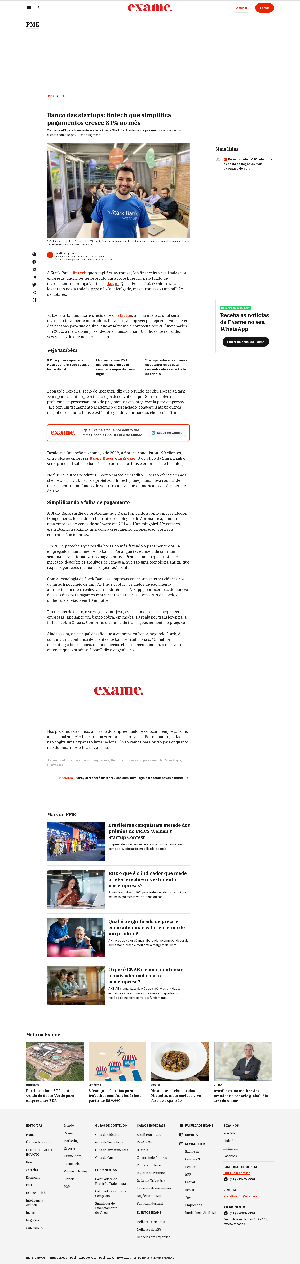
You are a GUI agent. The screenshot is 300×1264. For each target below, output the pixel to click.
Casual (69, 1133)
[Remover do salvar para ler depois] (34, 300)
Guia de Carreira (107, 1158)
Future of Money (76, 1171)
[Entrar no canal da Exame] (246, 342)
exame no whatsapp (235, 307)
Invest (30, 1213)
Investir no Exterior (151, 1173)
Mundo (69, 1125)
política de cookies (83, 1257)
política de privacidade (115, 1257)
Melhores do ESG (149, 1229)
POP (67, 1187)
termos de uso (57, 1257)
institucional (35, 1257)
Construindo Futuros (152, 1158)
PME (32, 24)
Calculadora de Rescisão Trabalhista (110, 1181)
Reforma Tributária (151, 1180)
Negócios (32, 1220)
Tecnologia (72, 1164)
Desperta (191, 1167)
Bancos (117, 760)
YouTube (229, 1133)
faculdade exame (199, 1125)
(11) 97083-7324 (242, 1213)
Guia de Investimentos (111, 1150)
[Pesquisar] (38, 8)
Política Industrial (150, 1203)
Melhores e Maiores (151, 1222)
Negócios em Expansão (153, 1237)
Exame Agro (73, 1156)
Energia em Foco (149, 1165)
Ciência (69, 1179)
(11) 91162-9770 (242, 1179)
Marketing (71, 1141)
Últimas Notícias (38, 1142)
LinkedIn (229, 1141)
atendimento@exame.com (242, 1196)
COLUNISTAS (35, 1228)
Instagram (230, 1148)
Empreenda (193, 1205)
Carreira (32, 1170)
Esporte (69, 1148)
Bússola (142, 1150)
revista (191, 1135)
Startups (173, 760)
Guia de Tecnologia (109, 1142)
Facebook (230, 1156)
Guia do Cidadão (107, 1135)
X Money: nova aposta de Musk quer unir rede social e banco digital (68, 364)
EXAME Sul (145, 1142)
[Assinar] (242, 8)
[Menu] (29, 8)
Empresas (100, 760)
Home (50, 96)
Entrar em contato (236, 1173)
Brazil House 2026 (150, 1135)
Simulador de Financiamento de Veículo (106, 1208)
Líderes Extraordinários (154, 1188)
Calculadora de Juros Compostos (110, 1193)
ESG (29, 1185)
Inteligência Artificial (34, 1202)
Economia (33, 1177)
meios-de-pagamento (144, 760)
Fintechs (55, 765)
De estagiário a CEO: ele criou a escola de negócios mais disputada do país (247, 163)
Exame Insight (36, 1193)
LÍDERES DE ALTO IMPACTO (39, 1152)
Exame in (192, 1151)
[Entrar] (264, 8)
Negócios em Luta (150, 1196)
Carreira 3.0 (193, 1159)
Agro (188, 1197)
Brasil (30, 1162)
